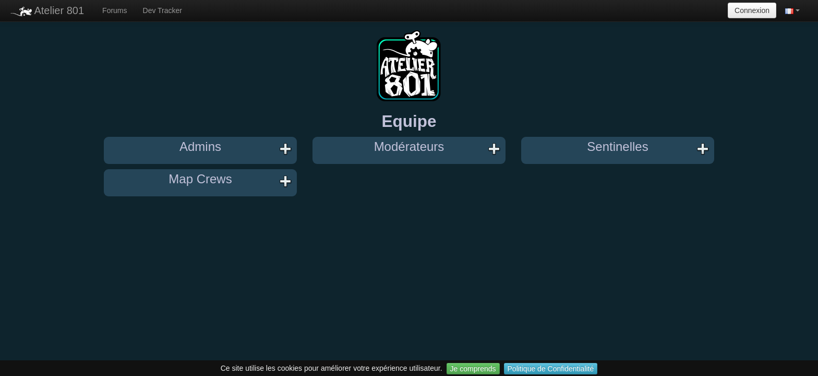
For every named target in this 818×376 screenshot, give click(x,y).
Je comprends (473, 369)
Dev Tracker (162, 10)
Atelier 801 (47, 10)
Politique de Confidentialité (551, 369)
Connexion (752, 10)
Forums (114, 10)
